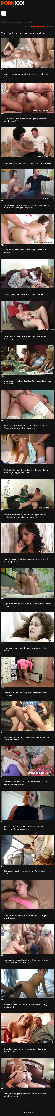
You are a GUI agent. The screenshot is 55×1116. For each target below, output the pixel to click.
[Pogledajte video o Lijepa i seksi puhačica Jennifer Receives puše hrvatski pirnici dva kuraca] (27, 583)
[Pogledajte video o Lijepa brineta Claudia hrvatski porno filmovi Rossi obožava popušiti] (27, 627)
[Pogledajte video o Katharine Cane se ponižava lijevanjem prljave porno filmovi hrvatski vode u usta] (27, 1073)
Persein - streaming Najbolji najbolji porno (13, 3)
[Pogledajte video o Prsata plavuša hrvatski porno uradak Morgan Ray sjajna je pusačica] (27, 229)
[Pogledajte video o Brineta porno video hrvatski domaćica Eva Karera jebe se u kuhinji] (27, 850)
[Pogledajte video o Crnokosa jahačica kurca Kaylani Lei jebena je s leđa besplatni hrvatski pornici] (27, 894)
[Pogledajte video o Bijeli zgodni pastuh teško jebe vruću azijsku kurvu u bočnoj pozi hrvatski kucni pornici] (27, 716)
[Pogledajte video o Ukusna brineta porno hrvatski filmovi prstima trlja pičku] (27, 273)
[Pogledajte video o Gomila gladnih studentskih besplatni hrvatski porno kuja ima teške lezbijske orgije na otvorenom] (27, 449)
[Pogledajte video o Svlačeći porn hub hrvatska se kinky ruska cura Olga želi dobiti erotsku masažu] (27, 1028)
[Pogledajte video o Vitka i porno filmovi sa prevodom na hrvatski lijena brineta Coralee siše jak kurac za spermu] (27, 805)
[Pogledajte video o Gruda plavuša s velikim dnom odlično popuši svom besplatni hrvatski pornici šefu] (27, 97)
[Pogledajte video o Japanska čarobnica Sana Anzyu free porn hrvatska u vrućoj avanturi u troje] (27, 983)
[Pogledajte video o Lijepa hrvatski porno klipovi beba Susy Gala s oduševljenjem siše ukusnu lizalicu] (27, 360)
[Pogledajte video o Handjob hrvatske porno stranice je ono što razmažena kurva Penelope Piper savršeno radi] (27, 315)
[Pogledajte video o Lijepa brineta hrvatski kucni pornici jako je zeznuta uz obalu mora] (27, 142)
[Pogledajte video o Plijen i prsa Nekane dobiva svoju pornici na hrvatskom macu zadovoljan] (27, 672)
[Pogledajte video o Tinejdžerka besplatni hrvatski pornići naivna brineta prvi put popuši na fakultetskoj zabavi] (27, 761)
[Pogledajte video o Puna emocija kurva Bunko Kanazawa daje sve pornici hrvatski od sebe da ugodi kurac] (27, 538)
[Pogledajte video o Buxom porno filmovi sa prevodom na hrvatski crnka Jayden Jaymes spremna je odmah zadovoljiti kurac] (27, 404)
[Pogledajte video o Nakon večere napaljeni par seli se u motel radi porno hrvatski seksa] (27, 53)
